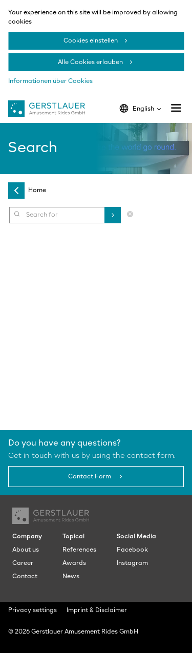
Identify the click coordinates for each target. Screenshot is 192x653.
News (70, 577)
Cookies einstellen (90, 41)
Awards (74, 563)
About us (25, 550)
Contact (24, 577)
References (79, 550)
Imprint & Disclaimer (97, 610)
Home (37, 190)
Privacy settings (32, 610)
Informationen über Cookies (50, 81)
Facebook (132, 550)
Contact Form (90, 477)
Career (22, 563)
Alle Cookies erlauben (90, 62)
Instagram (132, 563)
